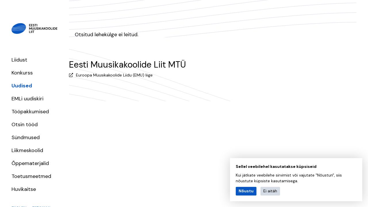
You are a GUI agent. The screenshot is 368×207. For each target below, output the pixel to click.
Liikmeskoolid (27, 150)
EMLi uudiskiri (27, 98)
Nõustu (246, 190)
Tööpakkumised (30, 111)
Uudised (22, 86)
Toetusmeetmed (31, 176)
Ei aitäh (270, 190)
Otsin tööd (25, 124)
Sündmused (26, 137)
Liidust (19, 60)
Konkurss (22, 73)
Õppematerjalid (30, 163)
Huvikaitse (24, 189)
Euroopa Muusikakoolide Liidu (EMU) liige (114, 75)
